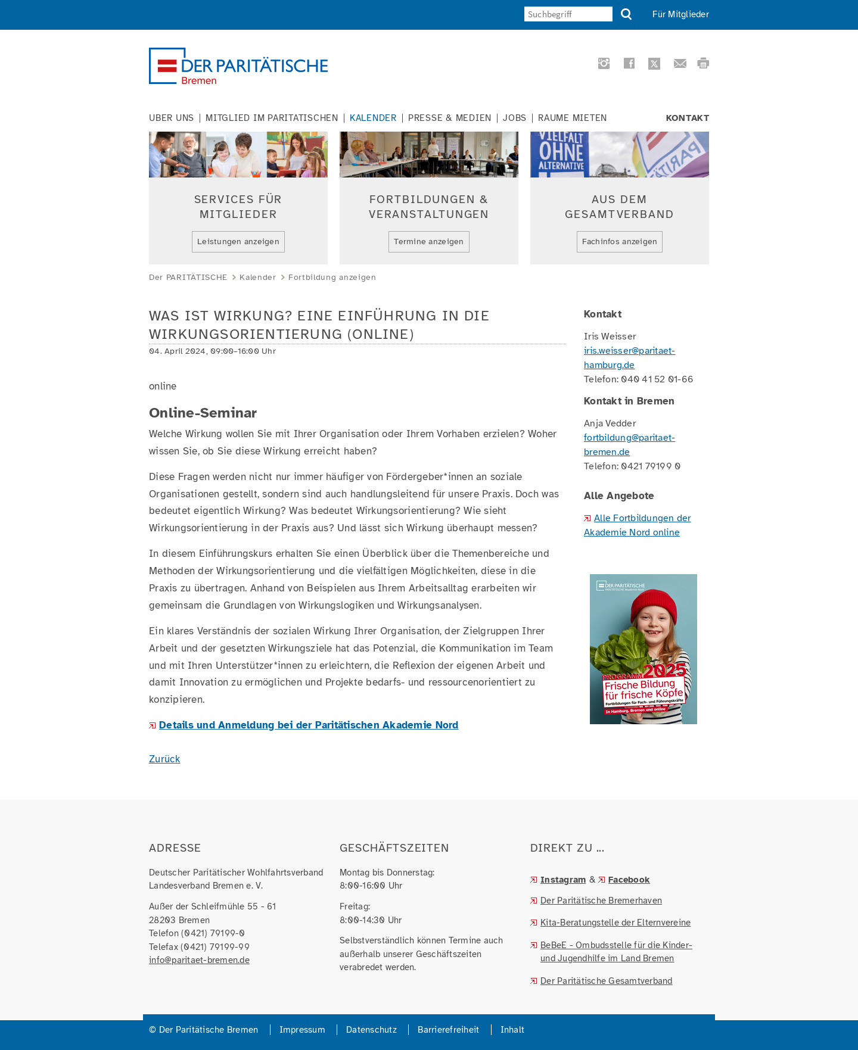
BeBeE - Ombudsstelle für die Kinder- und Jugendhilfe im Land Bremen (616, 952)
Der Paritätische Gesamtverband (606, 981)
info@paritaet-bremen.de (199, 960)
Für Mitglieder (680, 14)
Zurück (165, 759)
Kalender (373, 118)
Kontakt (688, 118)
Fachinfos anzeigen (620, 241)
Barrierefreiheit (448, 1029)
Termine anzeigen (429, 241)
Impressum (302, 1029)
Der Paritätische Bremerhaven (601, 900)
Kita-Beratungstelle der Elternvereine (615, 922)
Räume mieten (572, 118)
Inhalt (512, 1029)
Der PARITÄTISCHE (188, 277)
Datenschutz (371, 1029)
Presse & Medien (450, 118)
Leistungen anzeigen (238, 241)
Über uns (171, 118)
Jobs (515, 118)
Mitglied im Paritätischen (272, 118)
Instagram (563, 879)
